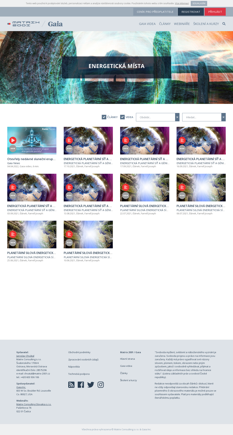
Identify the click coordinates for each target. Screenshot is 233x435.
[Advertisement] (116, 305)
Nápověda (74, 366)
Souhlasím (199, 3)
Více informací (182, 3)
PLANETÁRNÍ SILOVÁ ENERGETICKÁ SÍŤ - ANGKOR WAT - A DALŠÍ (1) (110, 253)
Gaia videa (147, 24)
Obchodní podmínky (79, 352)
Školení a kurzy (206, 24)
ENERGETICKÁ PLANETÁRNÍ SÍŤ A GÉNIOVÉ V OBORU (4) (102, 159)
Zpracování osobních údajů (83, 359)
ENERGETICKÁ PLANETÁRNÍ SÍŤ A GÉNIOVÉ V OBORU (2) (45, 206)
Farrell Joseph (92, 166)
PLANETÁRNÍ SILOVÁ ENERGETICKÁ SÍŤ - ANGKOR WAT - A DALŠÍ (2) (53, 253)
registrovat (190, 11)
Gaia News (13, 163)
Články (165, 24)
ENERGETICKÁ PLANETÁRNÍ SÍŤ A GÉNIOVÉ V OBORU (96, 163)
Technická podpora (79, 374)
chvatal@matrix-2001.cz (37, 373)
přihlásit (215, 11)
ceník (155, 11)
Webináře (182, 24)
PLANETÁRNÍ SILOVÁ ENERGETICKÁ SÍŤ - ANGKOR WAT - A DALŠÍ (159, 210)
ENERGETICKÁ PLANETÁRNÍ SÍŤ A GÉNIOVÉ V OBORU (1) (102, 206)
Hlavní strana (127, 358)
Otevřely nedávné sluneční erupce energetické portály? (47, 159)
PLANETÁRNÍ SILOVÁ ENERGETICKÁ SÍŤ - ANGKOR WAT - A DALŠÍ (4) (166, 206)
